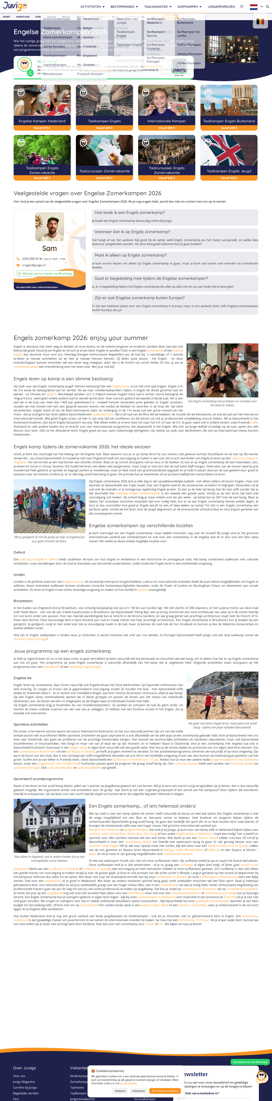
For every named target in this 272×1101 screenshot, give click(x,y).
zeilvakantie (53, 881)
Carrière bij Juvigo (25, 1087)
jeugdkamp (54, 893)
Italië (254, 422)
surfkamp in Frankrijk (64, 869)
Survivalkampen (145, 1099)
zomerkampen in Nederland (156, 897)
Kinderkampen (80, 1076)
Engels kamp (121, 386)
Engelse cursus (73, 582)
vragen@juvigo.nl (100, 70)
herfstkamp (136, 893)
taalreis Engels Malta (154, 905)
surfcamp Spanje (242, 763)
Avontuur (23, 16)
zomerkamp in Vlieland (242, 889)
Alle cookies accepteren (165, 1090)
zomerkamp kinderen (186, 893)
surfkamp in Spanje (96, 869)
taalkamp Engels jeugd (85, 667)
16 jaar (149, 924)
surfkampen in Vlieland (171, 877)
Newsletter (170, 16)
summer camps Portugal (30, 639)
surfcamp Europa (186, 763)
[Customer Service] (262, 1076)
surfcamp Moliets (89, 768)
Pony (115, 16)
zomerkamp (155, 350)
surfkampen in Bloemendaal (219, 877)
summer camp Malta (193, 905)
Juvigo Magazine (24, 1082)
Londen (143, 590)
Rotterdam (134, 834)
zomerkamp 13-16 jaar (194, 920)
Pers (16, 1099)
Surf (38, 16)
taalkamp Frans (103, 414)
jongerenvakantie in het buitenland (234, 760)
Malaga (169, 850)
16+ (161, 924)
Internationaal (135, 16)
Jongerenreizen (221, 6)
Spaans (51, 16)
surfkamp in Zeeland (81, 751)
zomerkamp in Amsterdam (37, 751)
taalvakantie (51, 667)
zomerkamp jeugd (26, 367)
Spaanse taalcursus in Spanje (228, 846)
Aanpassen (138, 1090)
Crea (154, 16)
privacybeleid (128, 1083)
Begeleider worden (26, 1093)
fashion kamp (207, 838)
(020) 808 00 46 (152, 66)
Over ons (19, 1076)
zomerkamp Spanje (138, 842)
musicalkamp (89, 905)
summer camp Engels (104, 846)
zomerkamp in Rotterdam (199, 889)
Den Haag (150, 834)
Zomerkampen (80, 1082)
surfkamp (186, 865)
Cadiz (179, 850)
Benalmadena (194, 850)
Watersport (98, 16)
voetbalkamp (169, 885)
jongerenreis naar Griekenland (58, 763)
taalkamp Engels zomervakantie (138, 493)
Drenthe (229, 897)
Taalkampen (78, 1093)
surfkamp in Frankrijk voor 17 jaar (136, 760)
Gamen (80, 16)
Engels (66, 16)
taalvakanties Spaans (178, 854)
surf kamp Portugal (27, 768)
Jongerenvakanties (82, 1099)
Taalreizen (77, 1087)
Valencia (214, 850)
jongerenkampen (136, 830)
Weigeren (120, 1090)
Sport (6, 16)
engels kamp (78, 747)
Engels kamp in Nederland (194, 834)
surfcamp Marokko (60, 768)
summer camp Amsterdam (107, 834)
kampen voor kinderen (104, 830)
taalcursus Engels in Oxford (39, 559)
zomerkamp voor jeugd (221, 893)
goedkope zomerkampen (212, 901)
